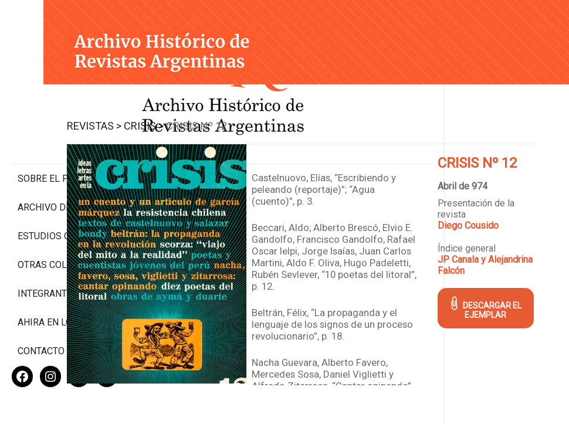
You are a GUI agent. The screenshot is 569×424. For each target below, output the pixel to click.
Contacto (41, 312)
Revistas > (197, 109)
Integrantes (48, 255)
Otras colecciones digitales (64, 221)
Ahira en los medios (67, 284)
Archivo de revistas (67, 158)
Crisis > (247, 109)
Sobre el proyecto (63, 129)
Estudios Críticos (61, 186)
